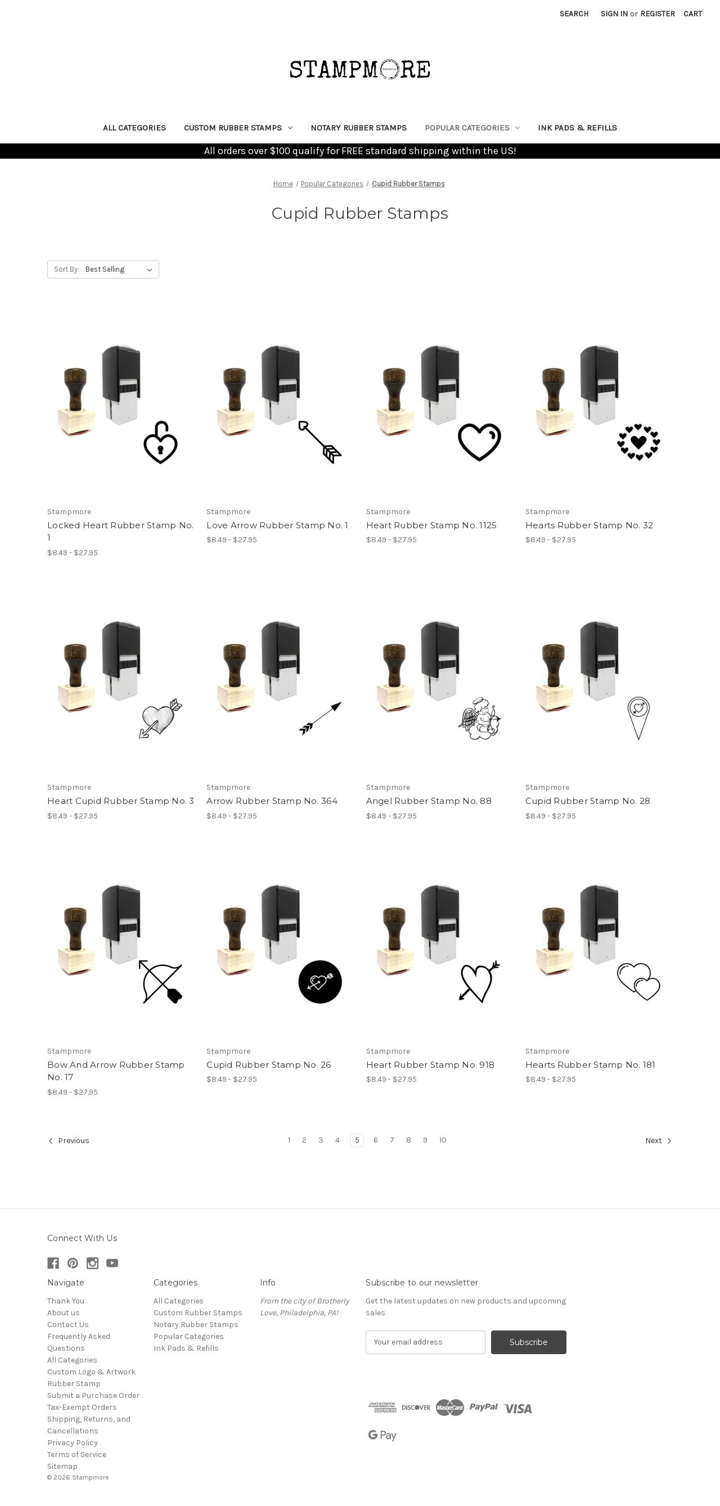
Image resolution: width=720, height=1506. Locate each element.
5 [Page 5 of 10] (357, 1140)
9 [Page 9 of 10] (425, 1140)
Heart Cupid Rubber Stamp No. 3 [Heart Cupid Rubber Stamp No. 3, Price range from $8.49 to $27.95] (121, 800)
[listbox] (121, 269)
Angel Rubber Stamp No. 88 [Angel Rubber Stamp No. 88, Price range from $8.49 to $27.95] (429, 800)
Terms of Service (76, 1454)
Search (574, 14)
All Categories (134, 128)
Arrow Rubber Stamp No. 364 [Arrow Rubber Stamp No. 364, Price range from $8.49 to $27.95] (272, 800)
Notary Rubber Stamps (358, 128)
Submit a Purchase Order (93, 1395)
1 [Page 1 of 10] (289, 1140)
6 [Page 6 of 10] (376, 1140)
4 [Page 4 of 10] (337, 1140)
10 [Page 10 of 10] (443, 1140)
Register (657, 14)
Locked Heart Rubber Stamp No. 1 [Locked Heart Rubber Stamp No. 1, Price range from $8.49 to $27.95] (120, 531)
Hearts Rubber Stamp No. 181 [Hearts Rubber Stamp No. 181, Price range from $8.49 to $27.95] (590, 1064)
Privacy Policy (72, 1442)
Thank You (65, 1301)
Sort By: (66, 269)
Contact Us (68, 1324)
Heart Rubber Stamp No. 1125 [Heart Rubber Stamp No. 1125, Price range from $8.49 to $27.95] (431, 525)
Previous (68, 1141)
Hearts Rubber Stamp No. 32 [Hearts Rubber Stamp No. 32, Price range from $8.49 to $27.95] (589, 525)
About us (63, 1313)
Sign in (614, 14)
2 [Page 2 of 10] (304, 1140)
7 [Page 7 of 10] (392, 1140)
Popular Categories (472, 128)
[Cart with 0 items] (692, 14)
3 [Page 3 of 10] (320, 1140)
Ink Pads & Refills (577, 128)
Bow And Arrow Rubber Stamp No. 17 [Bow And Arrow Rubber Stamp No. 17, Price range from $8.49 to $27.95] (116, 1071)
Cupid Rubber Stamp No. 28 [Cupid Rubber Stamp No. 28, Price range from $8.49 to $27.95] (587, 800)
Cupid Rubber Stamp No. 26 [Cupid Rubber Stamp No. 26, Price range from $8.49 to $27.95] (268, 1064)
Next (658, 1141)
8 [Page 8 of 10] (408, 1140)
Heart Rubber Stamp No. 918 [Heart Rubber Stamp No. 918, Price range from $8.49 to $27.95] (430, 1064)
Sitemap (62, 1466)
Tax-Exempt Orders (82, 1407)
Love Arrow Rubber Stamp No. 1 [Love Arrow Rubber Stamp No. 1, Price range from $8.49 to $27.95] (277, 525)
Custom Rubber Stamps (238, 128)
